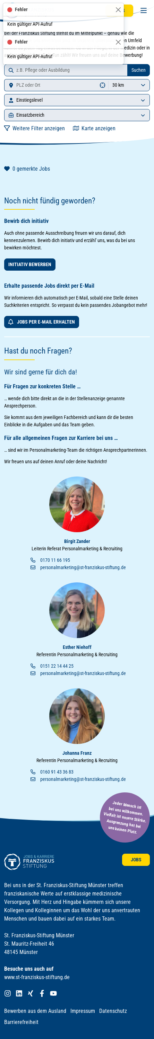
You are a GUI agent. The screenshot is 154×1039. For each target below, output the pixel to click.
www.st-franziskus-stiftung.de (37, 977)
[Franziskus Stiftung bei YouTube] (53, 993)
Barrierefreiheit (21, 1022)
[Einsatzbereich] (142, 115)
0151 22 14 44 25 (57, 666)
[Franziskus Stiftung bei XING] (30, 993)
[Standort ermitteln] (103, 85)
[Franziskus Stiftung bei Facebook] (41, 993)
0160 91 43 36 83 (57, 772)
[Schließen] (118, 9)
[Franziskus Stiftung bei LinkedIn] (19, 993)
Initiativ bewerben (29, 264)
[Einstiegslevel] (142, 100)
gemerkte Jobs (27, 168)
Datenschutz (113, 1011)
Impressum (82, 1011)
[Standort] (50, 85)
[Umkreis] (129, 85)
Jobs (136, 859)
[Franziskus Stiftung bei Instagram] (7, 993)
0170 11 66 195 (55, 560)
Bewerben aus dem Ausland (35, 1011)
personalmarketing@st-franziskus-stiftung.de (83, 567)
